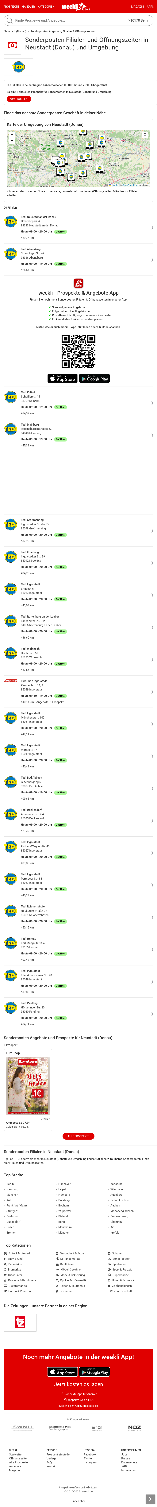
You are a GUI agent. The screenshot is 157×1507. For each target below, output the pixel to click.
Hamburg (11, 1189)
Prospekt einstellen (59, 1454)
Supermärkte (118, 1275)
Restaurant (65, 1291)
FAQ (49, 1462)
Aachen (114, 1205)
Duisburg (63, 1200)
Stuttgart (10, 1211)
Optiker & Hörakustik (71, 1280)
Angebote (15, 1466)
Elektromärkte (15, 1286)
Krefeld (113, 1232)
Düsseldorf (12, 1222)
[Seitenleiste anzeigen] (150, 1499)
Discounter (13, 1275)
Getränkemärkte (68, 1258)
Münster (62, 1232)
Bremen (10, 1232)
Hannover (63, 1184)
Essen (9, 1227)
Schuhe (114, 1253)
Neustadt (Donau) (15, 31)
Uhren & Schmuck (121, 1280)
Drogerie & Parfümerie (20, 1280)
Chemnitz (115, 1222)
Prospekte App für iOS (78, 1400)
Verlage (51, 1458)
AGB (124, 1466)
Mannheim (64, 1227)
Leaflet (113, 185)
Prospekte (11, 6)
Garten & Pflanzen (17, 1291)
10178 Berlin (138, 20)
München (11, 1194)
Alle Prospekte (78, 1136)
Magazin (137, 6)
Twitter (88, 1458)
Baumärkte (13, 1264)
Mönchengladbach (121, 1211)
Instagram (90, 1462)
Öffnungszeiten (18, 1458)
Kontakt (51, 1466)
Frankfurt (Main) (15, 1205)
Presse (125, 1458)
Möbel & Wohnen (69, 1269)
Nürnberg (63, 1194)
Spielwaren (117, 1264)
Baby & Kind (13, 1258)
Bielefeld (63, 1216)
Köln (8, 1200)
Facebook (90, 1454)
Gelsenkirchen (118, 1200)
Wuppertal (63, 1211)
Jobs (124, 1454)
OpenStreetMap (129, 185)
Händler (28, 6)
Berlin (88, 9)
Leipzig (61, 1189)
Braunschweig (118, 1216)
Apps (150, 6)
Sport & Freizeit (120, 1269)
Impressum (128, 1470)
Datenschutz (129, 1462)
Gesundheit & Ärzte (70, 1253)
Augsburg (115, 1194)
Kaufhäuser (65, 1264)
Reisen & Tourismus (70, 1286)
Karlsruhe (115, 1184)
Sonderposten (119, 1258)
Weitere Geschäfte (120, 1291)
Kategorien (46, 6)
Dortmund (11, 1216)
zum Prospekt (19, 98)
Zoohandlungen (120, 1286)
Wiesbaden (116, 1189)
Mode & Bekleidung (70, 1275)
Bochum (62, 1205)
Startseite (15, 1454)
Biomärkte (12, 1269)
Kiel (111, 1227)
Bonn (60, 1222)
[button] (145, 135)
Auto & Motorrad (17, 1253)
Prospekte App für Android (78, 1394)
